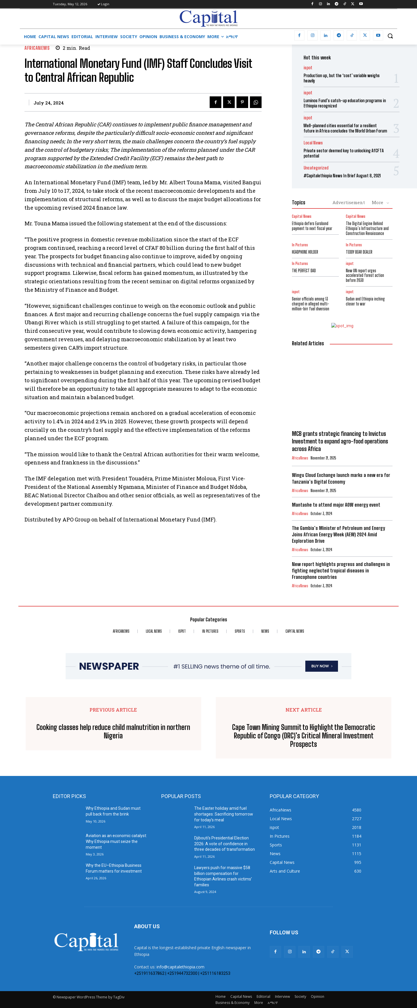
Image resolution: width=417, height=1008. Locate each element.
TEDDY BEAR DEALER (359, 252)
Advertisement (348, 202)
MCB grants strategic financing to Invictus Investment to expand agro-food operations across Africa (340, 441)
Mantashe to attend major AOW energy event (336, 505)
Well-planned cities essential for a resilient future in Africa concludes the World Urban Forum (345, 128)
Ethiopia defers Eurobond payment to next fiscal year (312, 226)
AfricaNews (37, 47)
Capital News (301, 216)
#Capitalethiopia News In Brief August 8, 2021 (342, 175)
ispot (308, 68)
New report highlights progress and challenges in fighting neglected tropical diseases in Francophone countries (341, 570)
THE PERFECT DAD (304, 270)
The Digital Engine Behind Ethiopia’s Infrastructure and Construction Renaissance (367, 228)
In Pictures (300, 245)
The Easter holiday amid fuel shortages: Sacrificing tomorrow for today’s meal (223, 814)
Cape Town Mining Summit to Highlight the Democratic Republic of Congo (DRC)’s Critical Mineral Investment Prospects (303, 735)
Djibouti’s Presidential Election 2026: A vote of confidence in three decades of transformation (224, 844)
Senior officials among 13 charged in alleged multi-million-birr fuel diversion (310, 303)
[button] (390, 36)
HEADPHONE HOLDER (305, 252)
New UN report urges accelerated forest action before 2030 (365, 275)
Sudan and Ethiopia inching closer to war (365, 301)
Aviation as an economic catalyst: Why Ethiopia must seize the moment (116, 841)
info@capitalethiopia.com (180, 967)
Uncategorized (316, 168)
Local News (313, 143)
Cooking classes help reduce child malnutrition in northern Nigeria (113, 731)
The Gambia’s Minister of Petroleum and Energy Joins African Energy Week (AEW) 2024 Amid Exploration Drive (338, 534)
